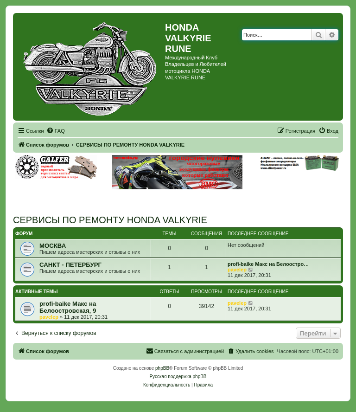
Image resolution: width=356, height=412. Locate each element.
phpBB (162, 368)
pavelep (237, 269)
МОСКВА (52, 245)
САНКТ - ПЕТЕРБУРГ (70, 264)
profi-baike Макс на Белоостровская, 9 (67, 307)
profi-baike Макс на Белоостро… (268, 264)
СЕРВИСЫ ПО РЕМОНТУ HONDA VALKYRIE (110, 220)
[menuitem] (55, 130)
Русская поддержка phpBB (177, 376)
